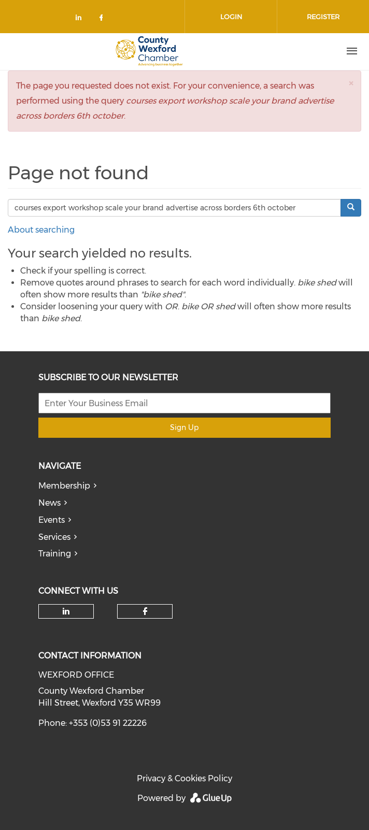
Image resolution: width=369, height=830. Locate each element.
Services (54, 537)
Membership (64, 486)
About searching (41, 230)
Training (54, 554)
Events (51, 520)
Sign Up (184, 427)
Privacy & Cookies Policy (184, 778)
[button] (350, 83)
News (49, 503)
